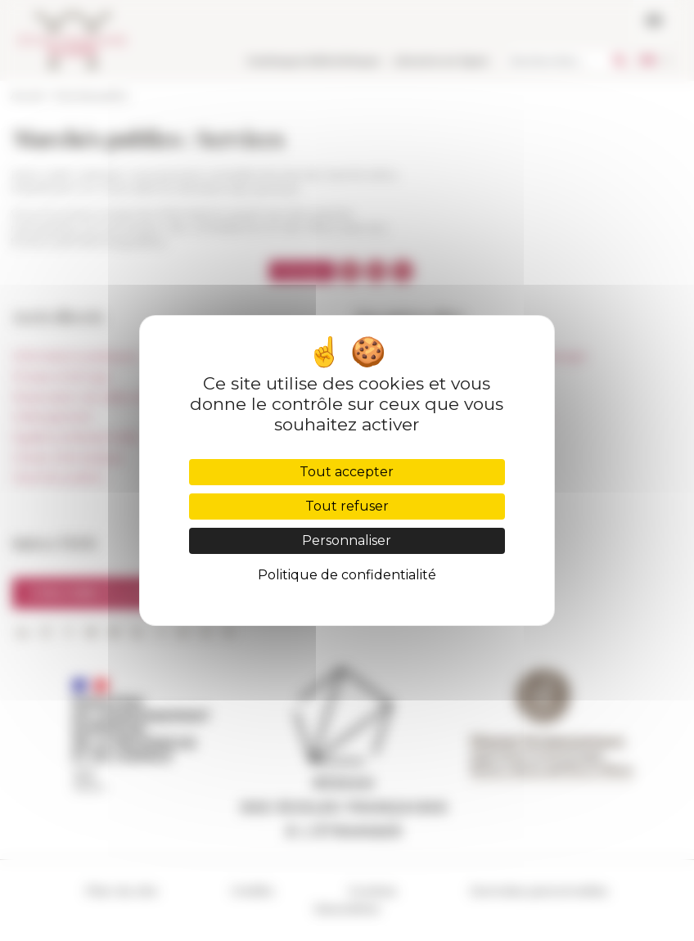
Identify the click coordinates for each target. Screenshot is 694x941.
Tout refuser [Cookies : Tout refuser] (347, 506)
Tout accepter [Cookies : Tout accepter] (347, 472)
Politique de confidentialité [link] (347, 575)
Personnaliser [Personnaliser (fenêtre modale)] (346, 540)
